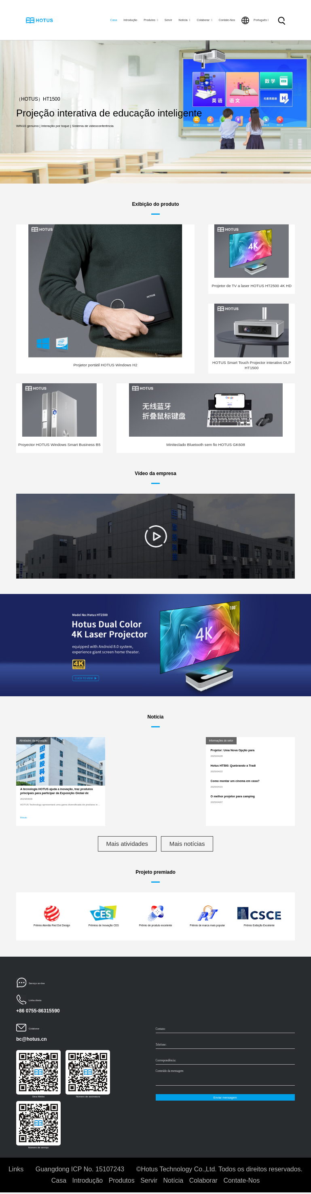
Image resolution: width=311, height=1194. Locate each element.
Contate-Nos (227, 20)
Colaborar (204, 20)
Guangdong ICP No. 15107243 (80, 1170)
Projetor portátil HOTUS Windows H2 (105, 365)
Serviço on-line (37, 985)
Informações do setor (221, 740)
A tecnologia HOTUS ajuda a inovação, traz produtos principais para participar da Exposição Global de (56, 791)
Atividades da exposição (33, 740)
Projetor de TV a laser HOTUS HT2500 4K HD (251, 285)
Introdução (130, 20)
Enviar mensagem (225, 1099)
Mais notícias (189, 844)
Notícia (184, 20)
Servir (168, 20)
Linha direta (35, 1002)
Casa (113, 20)
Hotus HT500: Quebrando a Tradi (233, 765)
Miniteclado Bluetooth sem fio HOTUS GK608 (205, 444)
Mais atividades (124, 844)
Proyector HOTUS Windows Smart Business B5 (59, 444)
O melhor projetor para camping (233, 796)
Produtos (151, 20)
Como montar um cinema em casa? (235, 781)
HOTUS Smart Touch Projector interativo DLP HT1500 (251, 365)
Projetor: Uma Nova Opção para (233, 750)
